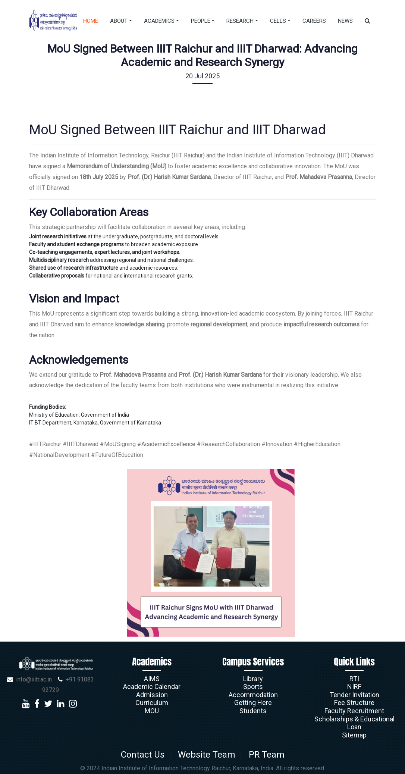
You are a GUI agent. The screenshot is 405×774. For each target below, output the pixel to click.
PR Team (264, 754)
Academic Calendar (151, 686)
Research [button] (240, 21)
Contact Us (144, 754)
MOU (152, 711)
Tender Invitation (354, 695)
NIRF (354, 686)
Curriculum (151, 702)
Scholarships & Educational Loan (354, 723)
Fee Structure (354, 702)
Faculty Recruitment (354, 711)
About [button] (119, 21)
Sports (253, 686)
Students (253, 711)
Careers (314, 21)
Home (90, 21)
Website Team (206, 754)
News (345, 21)
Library (253, 679)
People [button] (200, 21)
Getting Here (253, 702)
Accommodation (253, 695)
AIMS (152, 679)
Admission (152, 695)
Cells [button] (278, 21)
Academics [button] (159, 21)
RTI (354, 679)
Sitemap (354, 735)
